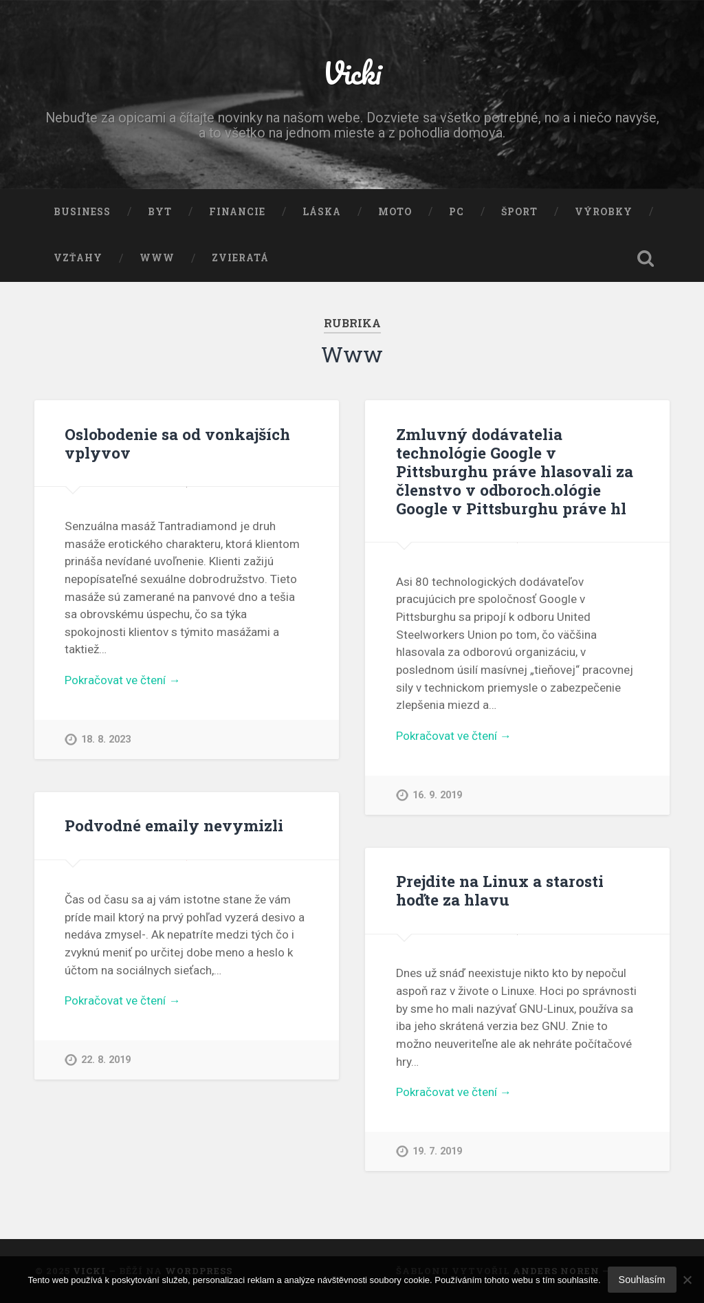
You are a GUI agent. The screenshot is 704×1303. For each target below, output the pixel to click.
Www (157, 258)
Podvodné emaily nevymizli (174, 825)
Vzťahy (78, 258)
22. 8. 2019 (106, 1060)
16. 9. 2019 (437, 795)
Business (82, 212)
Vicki (352, 72)
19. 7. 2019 (437, 1151)
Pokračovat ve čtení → (122, 680)
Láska (321, 212)
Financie (237, 212)
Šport (519, 212)
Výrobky (603, 212)
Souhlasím (642, 1279)
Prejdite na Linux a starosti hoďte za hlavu (500, 890)
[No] (687, 1279)
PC (456, 212)
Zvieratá (240, 258)
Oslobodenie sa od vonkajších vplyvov (177, 443)
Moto (395, 212)
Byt (160, 212)
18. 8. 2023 (106, 739)
